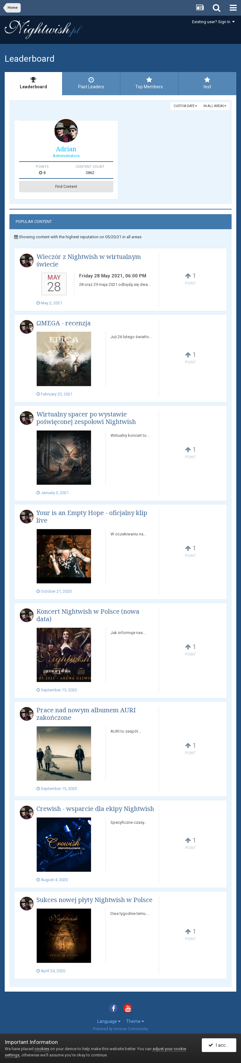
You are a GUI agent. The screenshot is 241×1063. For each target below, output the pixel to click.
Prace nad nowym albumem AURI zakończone (86, 714)
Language (108, 1021)
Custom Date (185, 106)
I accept (220, 1045)
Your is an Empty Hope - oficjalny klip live (91, 516)
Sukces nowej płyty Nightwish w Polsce (94, 899)
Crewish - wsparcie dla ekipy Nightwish (95, 808)
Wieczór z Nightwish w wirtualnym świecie (88, 260)
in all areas (214, 106)
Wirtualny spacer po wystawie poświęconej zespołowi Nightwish (86, 418)
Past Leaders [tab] (91, 83)
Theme (135, 1021)
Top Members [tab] (149, 83)
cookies (42, 1048)
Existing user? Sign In (213, 21)
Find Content (66, 186)
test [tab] (207, 83)
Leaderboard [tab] (33, 83)
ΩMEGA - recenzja (63, 323)
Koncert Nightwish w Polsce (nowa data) (87, 615)
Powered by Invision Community (120, 1029)
